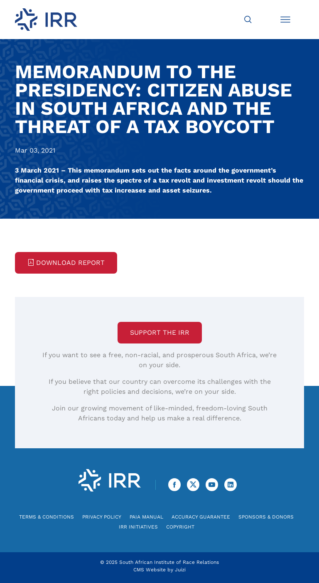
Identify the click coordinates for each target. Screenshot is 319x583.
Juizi (180, 570)
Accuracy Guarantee (201, 517)
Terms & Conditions (46, 517)
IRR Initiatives (138, 527)
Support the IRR (159, 332)
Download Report (66, 263)
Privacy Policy (101, 517)
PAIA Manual (146, 517)
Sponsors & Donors (266, 517)
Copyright (180, 527)
